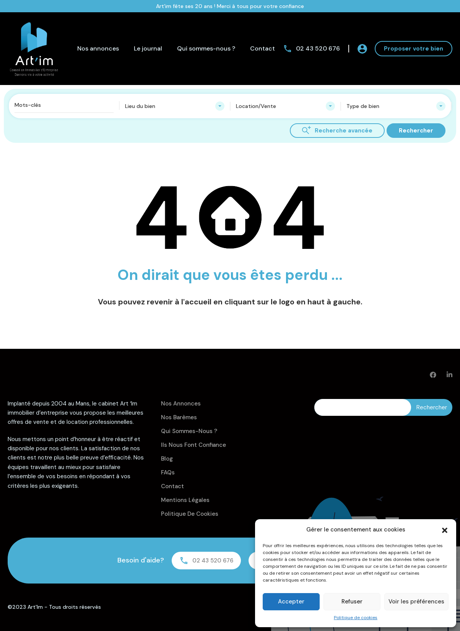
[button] (445, 529)
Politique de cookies (355, 618)
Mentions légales (185, 500)
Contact (262, 48)
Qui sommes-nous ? (206, 48)
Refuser (351, 601)
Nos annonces (98, 48)
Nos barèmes (179, 417)
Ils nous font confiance (193, 445)
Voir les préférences (416, 601)
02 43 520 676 (318, 48)
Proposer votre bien (413, 48)
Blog (167, 459)
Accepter (291, 601)
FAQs (168, 472)
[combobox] (174, 106)
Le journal (148, 48)
